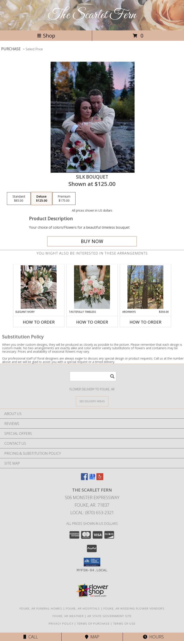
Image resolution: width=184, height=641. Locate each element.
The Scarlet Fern (92, 15)
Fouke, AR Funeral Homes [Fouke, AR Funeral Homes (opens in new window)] (41, 608)
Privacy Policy (61, 623)
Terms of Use (124, 623)
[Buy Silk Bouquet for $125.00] (92, 241)
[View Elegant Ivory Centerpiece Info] (39, 287)
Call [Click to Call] (30, 637)
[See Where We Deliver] (92, 401)
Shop (46, 35)
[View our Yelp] (99, 478)
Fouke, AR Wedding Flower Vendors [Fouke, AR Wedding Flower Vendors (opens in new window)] (134, 608)
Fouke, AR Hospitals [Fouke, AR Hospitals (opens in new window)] (83, 608)
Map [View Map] (92, 637)
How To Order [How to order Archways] (145, 322)
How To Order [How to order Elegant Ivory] (39, 322)
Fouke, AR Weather (68, 616)
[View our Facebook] (84, 478)
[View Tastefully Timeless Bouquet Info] (92, 287)
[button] (92, 562)
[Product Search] (93, 376)
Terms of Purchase (93, 623)
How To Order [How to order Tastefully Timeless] (92, 322)
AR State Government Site (109, 616)
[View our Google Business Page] (92, 478)
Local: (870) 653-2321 (92, 512)
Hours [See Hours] (153, 637)
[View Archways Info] (145, 287)
